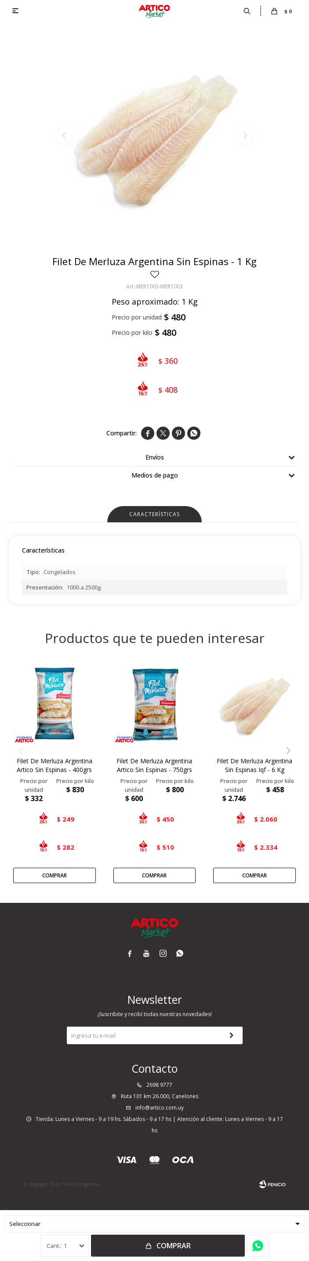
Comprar (173, 1245)
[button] (288, 750)
